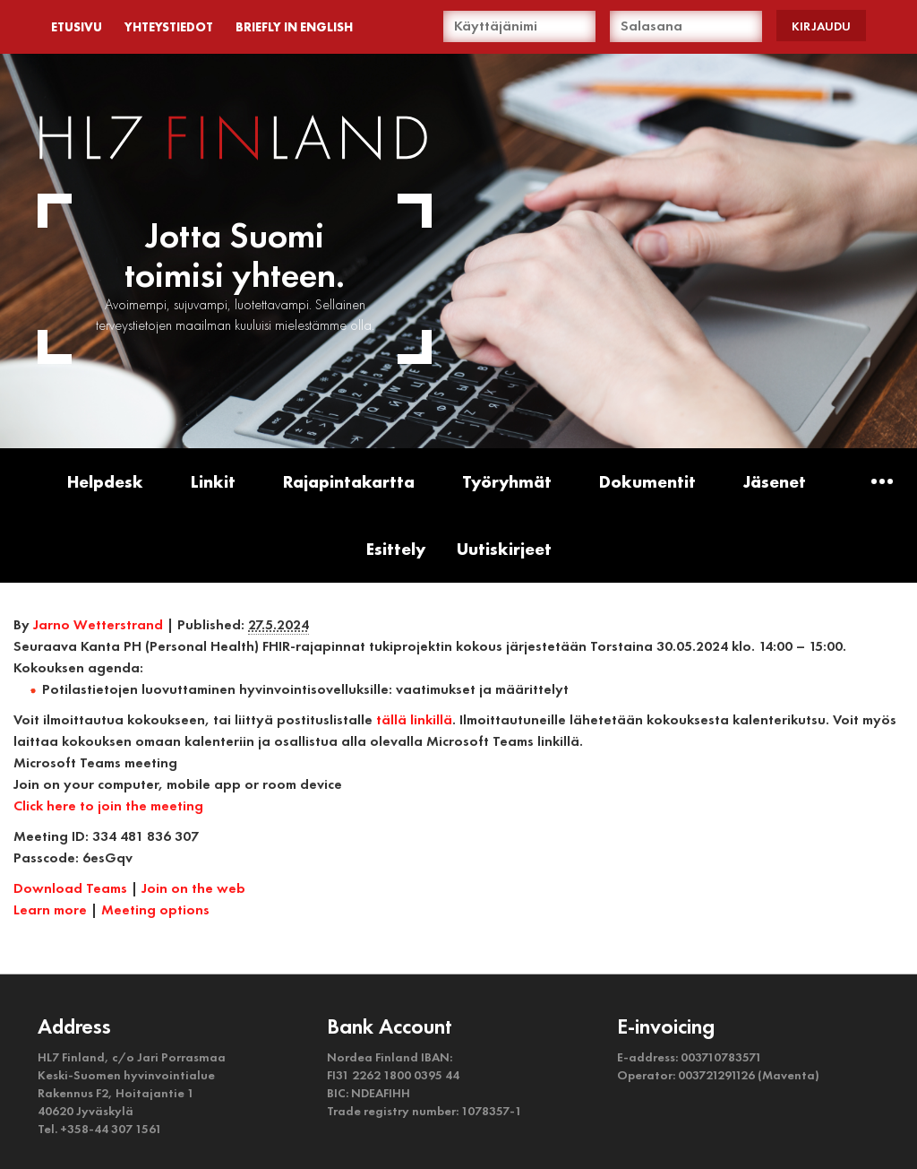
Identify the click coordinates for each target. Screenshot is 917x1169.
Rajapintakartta (349, 482)
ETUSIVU (76, 27)
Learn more (50, 909)
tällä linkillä (414, 719)
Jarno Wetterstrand (98, 624)
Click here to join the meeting (108, 805)
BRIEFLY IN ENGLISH (294, 27)
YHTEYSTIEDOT (168, 27)
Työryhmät (507, 482)
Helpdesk (105, 482)
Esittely (395, 549)
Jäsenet (774, 482)
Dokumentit (647, 482)
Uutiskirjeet (504, 549)
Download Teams (70, 888)
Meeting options (155, 909)
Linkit (213, 482)
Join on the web (193, 888)
